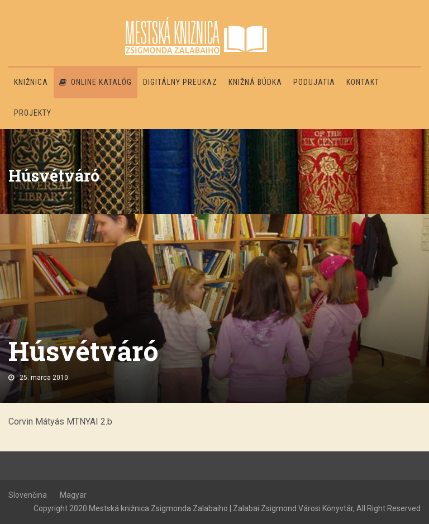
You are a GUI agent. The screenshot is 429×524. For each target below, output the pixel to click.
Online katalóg (95, 82)
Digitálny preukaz (180, 82)
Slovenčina (27, 494)
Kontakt (362, 82)
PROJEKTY (32, 112)
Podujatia (314, 82)
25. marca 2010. (45, 378)
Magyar (73, 494)
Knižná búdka (255, 82)
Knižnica (31, 82)
